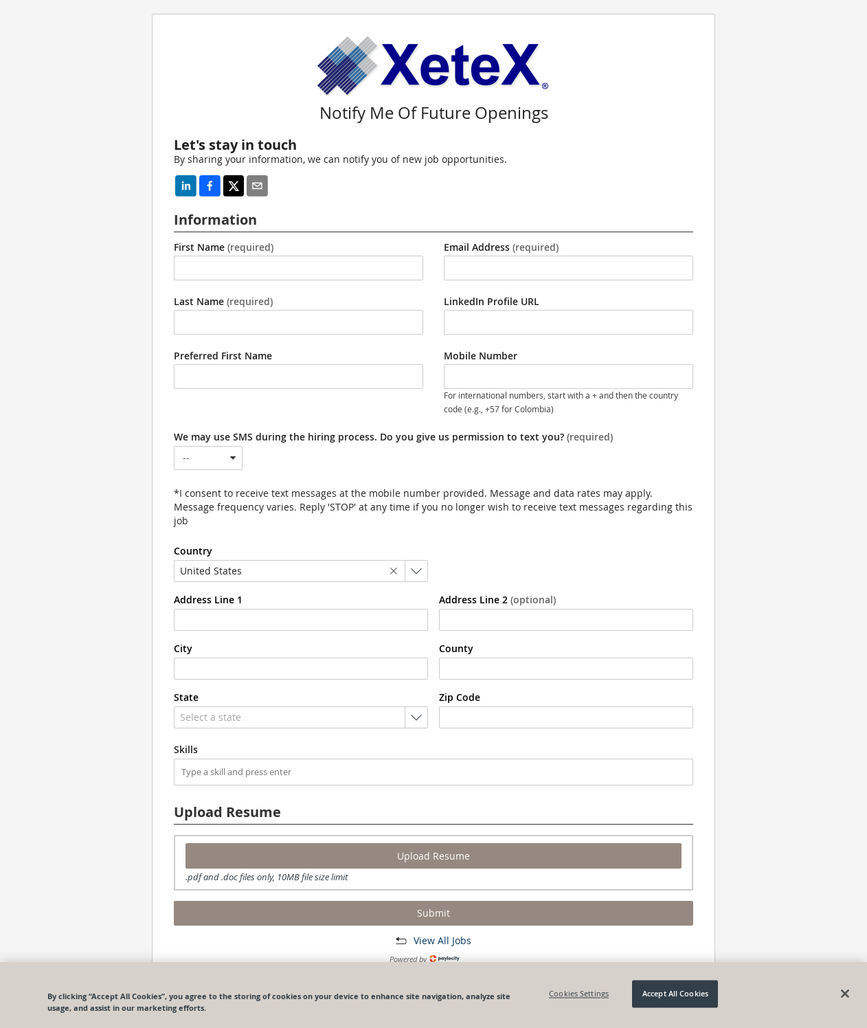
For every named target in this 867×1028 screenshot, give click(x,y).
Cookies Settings (579, 994)
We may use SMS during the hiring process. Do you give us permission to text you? (393, 437)
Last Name (223, 301)
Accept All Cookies (675, 994)
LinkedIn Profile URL (491, 301)
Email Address (501, 247)
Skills (186, 750)
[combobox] (208, 458)
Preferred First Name (223, 356)
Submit (433, 912)
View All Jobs (442, 940)
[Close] (845, 994)
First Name (223, 247)
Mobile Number (480, 356)
